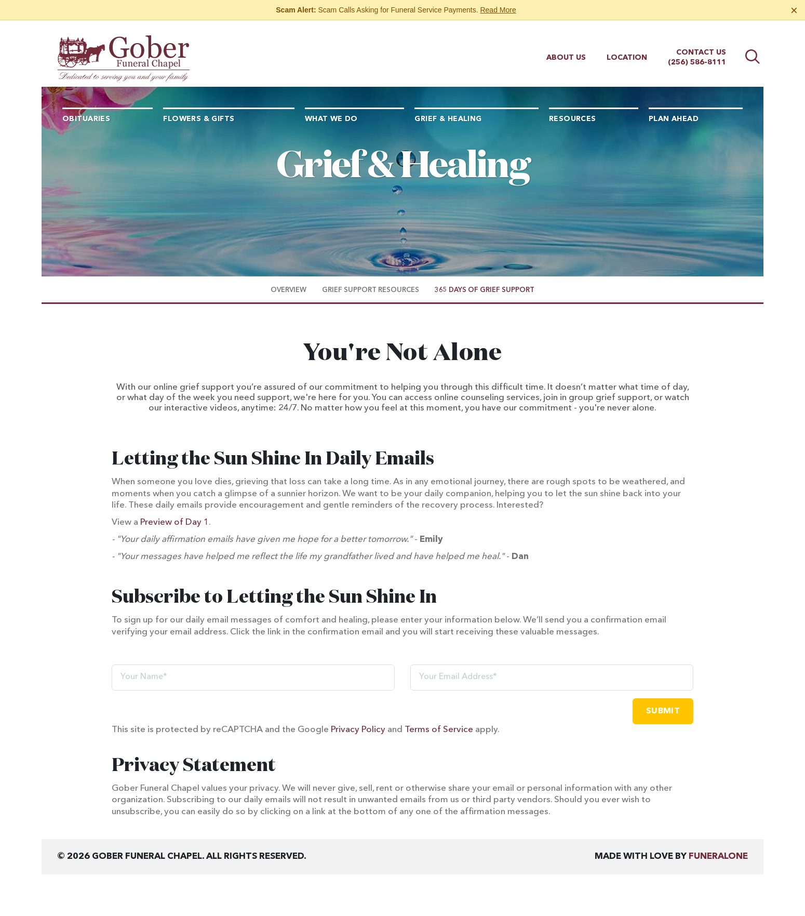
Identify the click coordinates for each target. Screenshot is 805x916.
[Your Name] (253, 678)
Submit (663, 711)
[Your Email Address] (551, 678)
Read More (498, 10)
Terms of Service (439, 729)
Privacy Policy (358, 729)
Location (627, 48)
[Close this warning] (794, 10)
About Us (566, 48)
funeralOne (718, 856)
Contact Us (701, 43)
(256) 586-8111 (697, 53)
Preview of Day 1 (174, 522)
